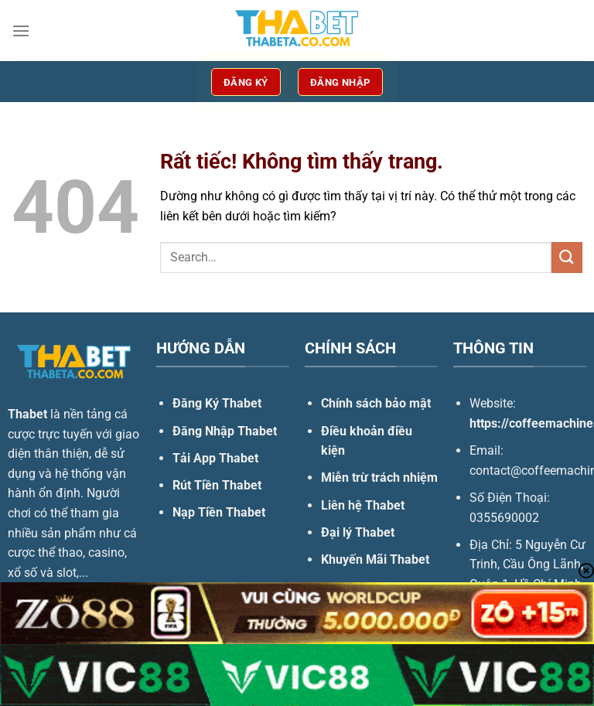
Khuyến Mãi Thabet (375, 559)
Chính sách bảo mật (376, 403)
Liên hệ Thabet (363, 505)
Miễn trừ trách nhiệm (379, 477)
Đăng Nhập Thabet (224, 431)
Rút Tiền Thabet (216, 485)
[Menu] (21, 30)
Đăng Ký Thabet (216, 403)
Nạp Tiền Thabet (218, 512)
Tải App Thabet (215, 458)
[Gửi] (566, 257)
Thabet (27, 414)
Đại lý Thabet (357, 532)
